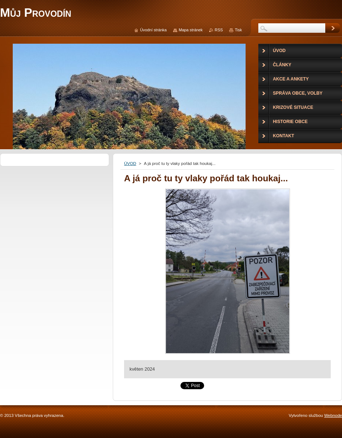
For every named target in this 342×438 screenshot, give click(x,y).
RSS (219, 30)
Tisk (238, 30)
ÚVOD (130, 163)
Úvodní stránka (153, 30)
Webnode (333, 415)
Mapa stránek (191, 30)
